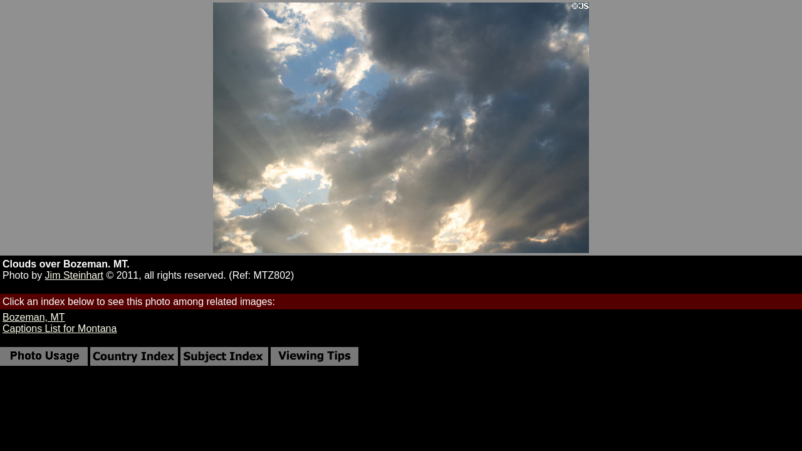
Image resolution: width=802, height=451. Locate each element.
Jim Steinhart (74, 275)
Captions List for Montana (60, 328)
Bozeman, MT (34, 317)
